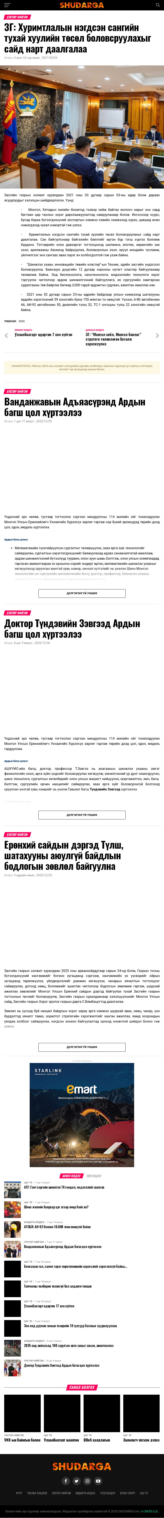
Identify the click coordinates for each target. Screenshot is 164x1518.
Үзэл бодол (107, 1493)
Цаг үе (144, 1493)
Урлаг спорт (127, 1493)
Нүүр (19, 1493)
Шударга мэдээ (85, 1493)
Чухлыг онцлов (37, 1493)
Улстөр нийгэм (61, 1493)
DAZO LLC (149, 1511)
